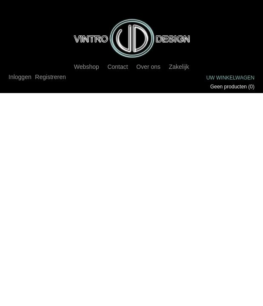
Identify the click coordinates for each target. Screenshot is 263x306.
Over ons (148, 66)
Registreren (50, 77)
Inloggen (20, 77)
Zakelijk (179, 66)
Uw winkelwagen (230, 78)
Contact (117, 66)
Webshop (86, 66)
